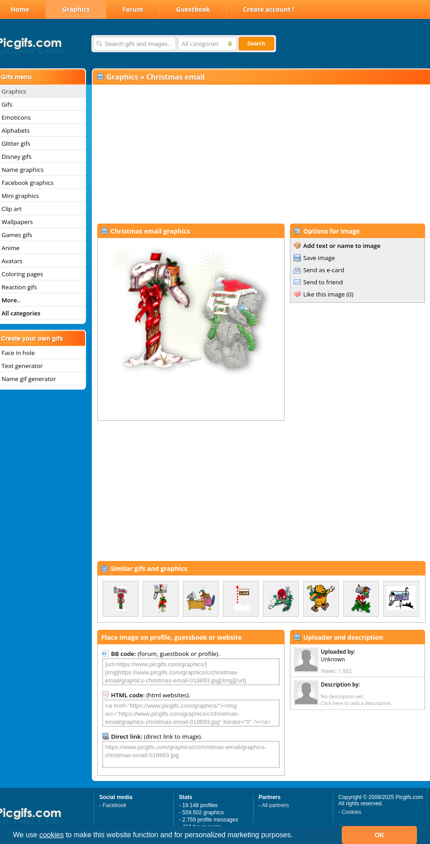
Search (256, 43)
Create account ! (268, 9)
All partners (275, 805)
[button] (296, 836)
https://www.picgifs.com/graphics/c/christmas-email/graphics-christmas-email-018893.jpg (191, 754)
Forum (132, 9)
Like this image (324, 294)
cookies (51, 835)
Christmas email (175, 77)
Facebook (115, 805)
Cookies (351, 812)
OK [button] (380, 835)
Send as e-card (323, 270)
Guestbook (193, 9)
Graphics (76, 9)
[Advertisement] (261, 153)
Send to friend (323, 282)
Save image (319, 258)
